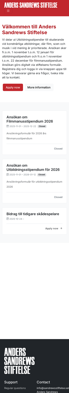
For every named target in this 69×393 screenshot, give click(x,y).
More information (39, 87)
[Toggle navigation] (8, 10)
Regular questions (15, 388)
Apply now (13, 87)
